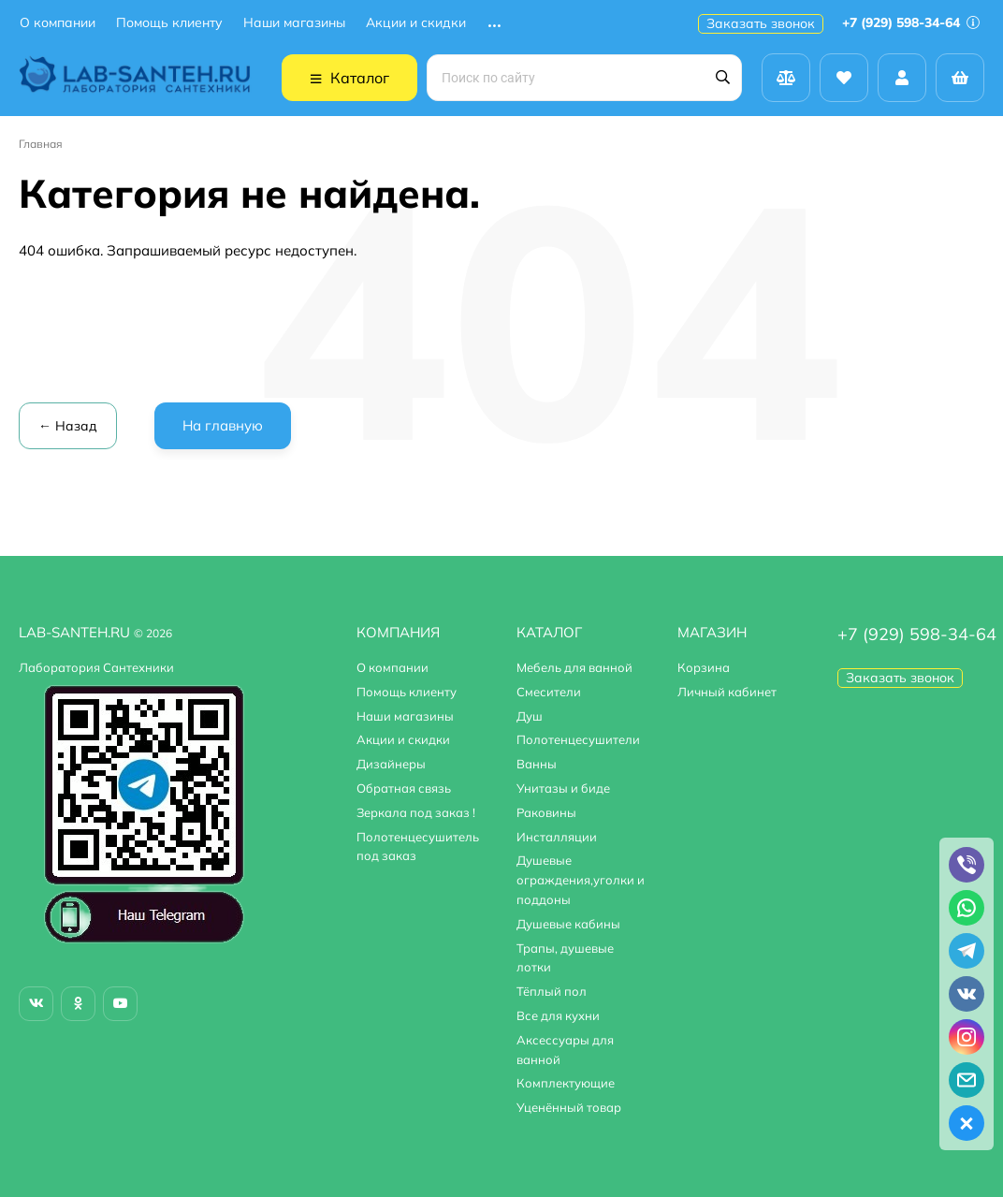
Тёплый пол (551, 991)
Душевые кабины (568, 923)
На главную (222, 425)
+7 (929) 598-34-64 (911, 22)
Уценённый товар (568, 1107)
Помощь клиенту (169, 23)
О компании (57, 23)
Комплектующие (565, 1082)
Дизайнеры (391, 763)
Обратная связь (403, 788)
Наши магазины (294, 23)
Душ (529, 715)
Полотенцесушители (578, 739)
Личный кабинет (727, 691)
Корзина (703, 667)
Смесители (548, 691)
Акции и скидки (416, 23)
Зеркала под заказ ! (415, 812)
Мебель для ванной (574, 667)
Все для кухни (558, 1015)
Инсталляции (556, 836)
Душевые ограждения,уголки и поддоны (580, 880)
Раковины (546, 812)
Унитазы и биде (563, 788)
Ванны (536, 763)
